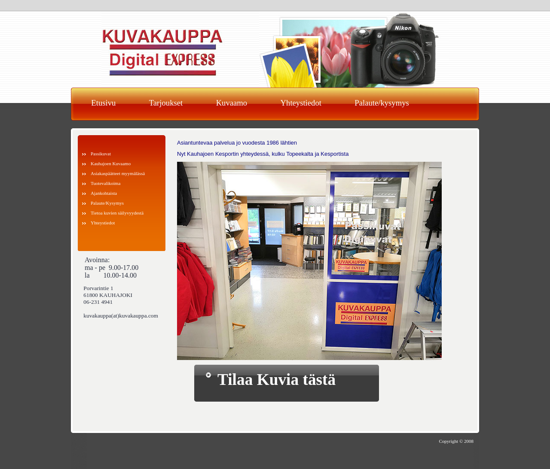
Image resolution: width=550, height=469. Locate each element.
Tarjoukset (166, 102)
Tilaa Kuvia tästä (276, 379)
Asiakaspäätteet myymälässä (118, 173)
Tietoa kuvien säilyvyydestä (117, 212)
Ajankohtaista (104, 193)
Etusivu (103, 102)
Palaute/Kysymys (107, 203)
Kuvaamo (232, 102)
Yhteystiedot (301, 102)
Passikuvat (101, 153)
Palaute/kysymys (381, 102)
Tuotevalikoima (105, 183)
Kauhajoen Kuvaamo (111, 163)
